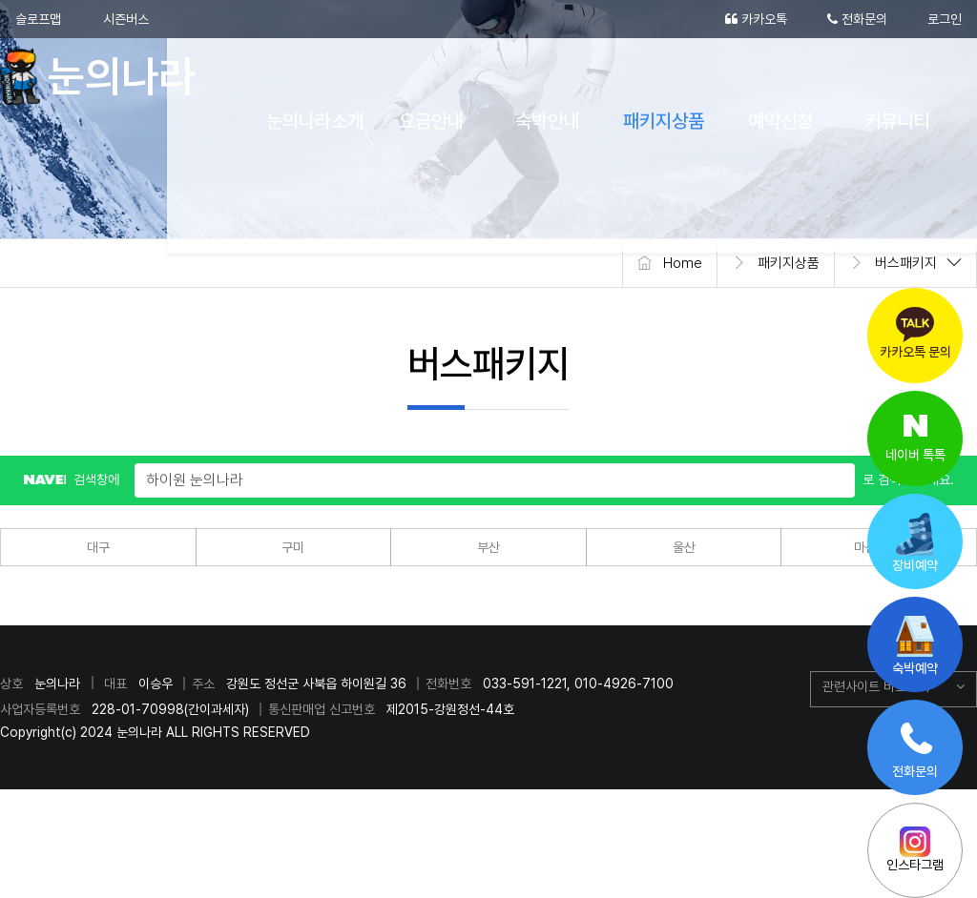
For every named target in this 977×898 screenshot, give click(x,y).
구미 (292, 547)
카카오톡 (756, 19)
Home (682, 263)
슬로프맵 (38, 19)
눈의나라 (107, 76)
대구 (98, 547)
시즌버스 (126, 19)
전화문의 (857, 19)
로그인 (944, 19)
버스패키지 (906, 263)
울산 (684, 547)
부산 (488, 547)
